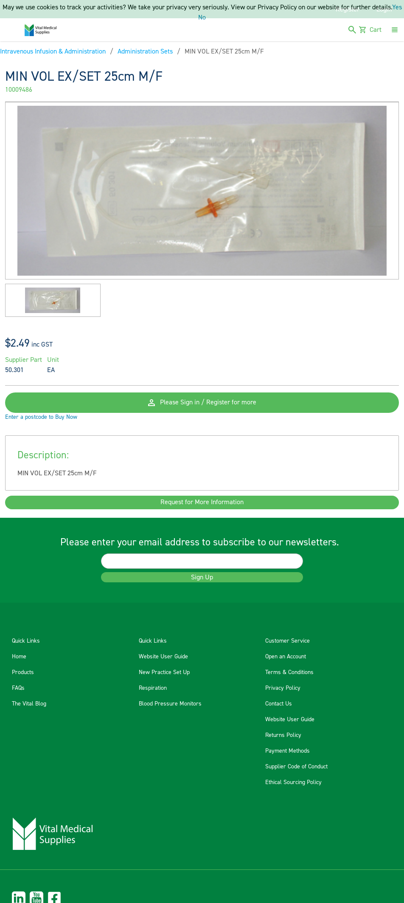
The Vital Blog (29, 704)
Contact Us (278, 704)
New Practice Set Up (164, 672)
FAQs (18, 688)
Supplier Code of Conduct (296, 766)
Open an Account (285, 656)
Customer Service (287, 641)
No (202, 17)
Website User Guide (163, 656)
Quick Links (26, 641)
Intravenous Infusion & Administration (53, 51)
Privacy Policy (282, 688)
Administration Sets (145, 51)
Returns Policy (283, 735)
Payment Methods (287, 751)
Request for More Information (202, 502)
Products (23, 672)
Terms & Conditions (289, 672)
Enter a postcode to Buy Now (41, 417)
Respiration (153, 688)
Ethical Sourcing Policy (293, 782)
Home (19, 656)
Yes (397, 7)
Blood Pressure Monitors (170, 704)
